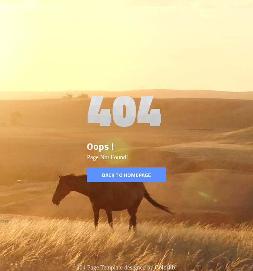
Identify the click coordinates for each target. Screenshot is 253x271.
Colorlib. (165, 267)
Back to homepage (126, 175)
